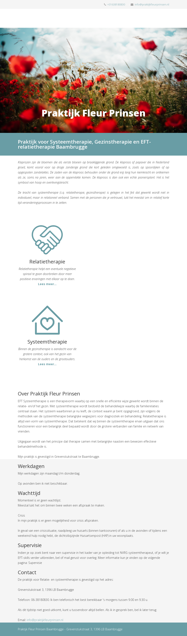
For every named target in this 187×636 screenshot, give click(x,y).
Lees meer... (47, 284)
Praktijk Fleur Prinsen (94, 113)
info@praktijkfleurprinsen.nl (152, 4)
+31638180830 (116, 4)
